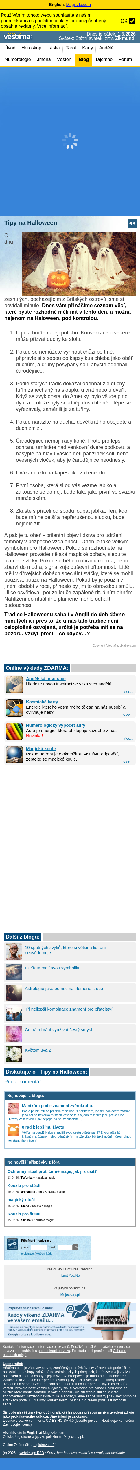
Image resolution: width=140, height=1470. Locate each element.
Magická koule (41, 748)
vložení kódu (44, 1253)
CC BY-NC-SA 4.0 (60, 1421)
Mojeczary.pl (70, 1295)
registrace (27, 1253)
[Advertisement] (70, 141)
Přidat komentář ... (25, 1082)
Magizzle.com (78, 4)
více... (128, 691)
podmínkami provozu (54, 1351)
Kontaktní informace (18, 1347)
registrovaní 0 (43, 1445)
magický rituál (21, 1199)
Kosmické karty (42, 701)
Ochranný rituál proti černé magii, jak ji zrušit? (52, 1171)
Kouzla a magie (46, 1177)
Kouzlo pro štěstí (24, 1185)
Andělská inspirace (46, 678)
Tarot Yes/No (70, 1276)
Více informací (52, 26)
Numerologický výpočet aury (55, 725)
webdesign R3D (31, 1453)
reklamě (63, 1347)
